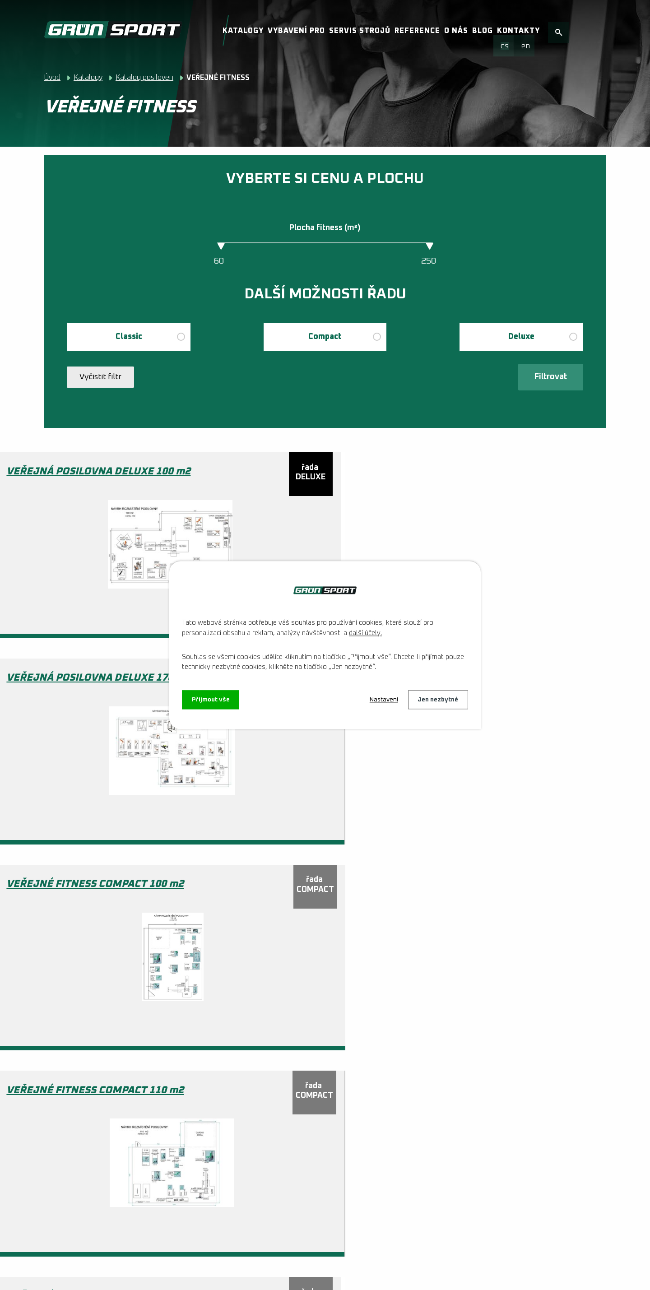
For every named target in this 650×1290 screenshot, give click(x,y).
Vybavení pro (296, 30)
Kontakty (518, 30)
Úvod (52, 77)
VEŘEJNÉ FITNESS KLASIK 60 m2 (268, 1125)
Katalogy (243, 30)
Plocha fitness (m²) (325, 228)
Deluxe (521, 337)
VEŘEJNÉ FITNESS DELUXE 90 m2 (51, 1125)
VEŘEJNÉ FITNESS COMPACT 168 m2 (484, 690)
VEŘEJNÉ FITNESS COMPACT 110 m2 (51, 690)
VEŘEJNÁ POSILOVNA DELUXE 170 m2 (276, 473)
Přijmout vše (211, 699)
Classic (129, 337)
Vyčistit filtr (100, 378)
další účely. (365, 633)
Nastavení (383, 699)
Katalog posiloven (144, 77)
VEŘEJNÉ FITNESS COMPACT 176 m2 (51, 907)
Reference (417, 30)
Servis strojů (359, 30)
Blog (482, 30)
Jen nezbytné (438, 699)
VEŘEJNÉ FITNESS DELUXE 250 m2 (484, 907)
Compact (325, 337)
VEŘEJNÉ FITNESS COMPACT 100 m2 (484, 473)
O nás (456, 30)
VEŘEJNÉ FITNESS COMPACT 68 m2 (268, 907)
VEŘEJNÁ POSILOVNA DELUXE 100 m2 (59, 473)
